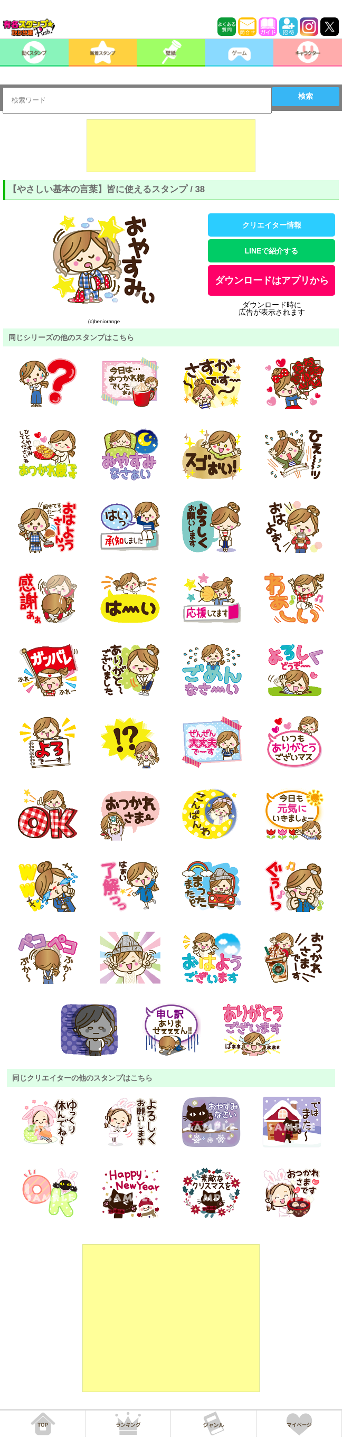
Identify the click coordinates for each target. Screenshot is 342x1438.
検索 (305, 96)
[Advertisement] (171, 145)
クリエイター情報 (271, 225)
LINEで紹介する (272, 251)
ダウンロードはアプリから (272, 280)
